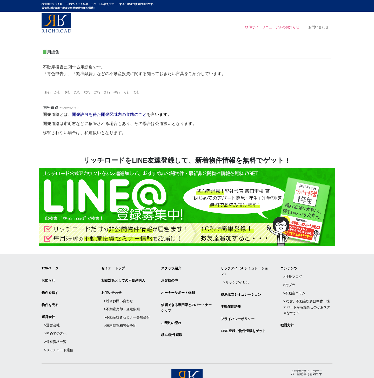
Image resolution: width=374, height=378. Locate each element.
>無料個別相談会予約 (120, 309)
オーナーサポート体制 (178, 286)
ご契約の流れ (171, 311)
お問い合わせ (319, 28)
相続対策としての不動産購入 (123, 276)
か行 (60, 92)
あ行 (48, 92)
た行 (83, 92)
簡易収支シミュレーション (241, 288)
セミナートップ (113, 267)
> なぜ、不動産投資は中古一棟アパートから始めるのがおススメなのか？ (306, 295)
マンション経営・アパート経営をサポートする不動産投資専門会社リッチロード (56, 22)
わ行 (151, 92)
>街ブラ (289, 278)
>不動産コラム (294, 284)
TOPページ (50, 267)
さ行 (71, 92)
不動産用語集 (231, 298)
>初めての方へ (55, 317)
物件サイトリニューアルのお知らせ (265, 28)
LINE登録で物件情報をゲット (243, 317)
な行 (94, 92)
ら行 (140, 92)
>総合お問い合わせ (118, 292)
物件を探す (50, 286)
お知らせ (48, 276)
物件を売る (50, 296)
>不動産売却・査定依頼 (122, 298)
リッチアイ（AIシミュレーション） (244, 269)
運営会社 (48, 305)
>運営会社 (52, 311)
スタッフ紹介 (171, 267)
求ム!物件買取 (171, 321)
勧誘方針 (287, 311)
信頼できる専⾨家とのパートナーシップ (186, 298)
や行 (128, 92)
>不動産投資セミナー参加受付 (127, 303)
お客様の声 (169, 276)
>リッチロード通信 (58, 328)
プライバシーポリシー (238, 307)
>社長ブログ (292, 272)
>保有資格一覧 (55, 322)
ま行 (117, 92)
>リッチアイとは (236, 278)
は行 (106, 92)
